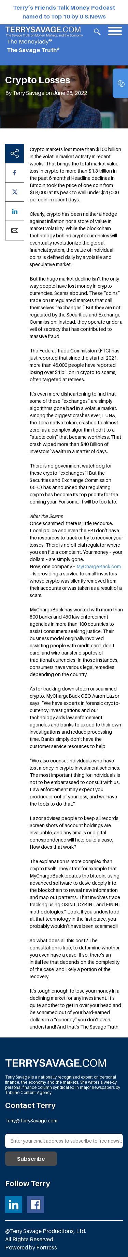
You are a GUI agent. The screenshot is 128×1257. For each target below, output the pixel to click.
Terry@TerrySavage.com (31, 1120)
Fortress (46, 1247)
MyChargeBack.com (98, 566)
